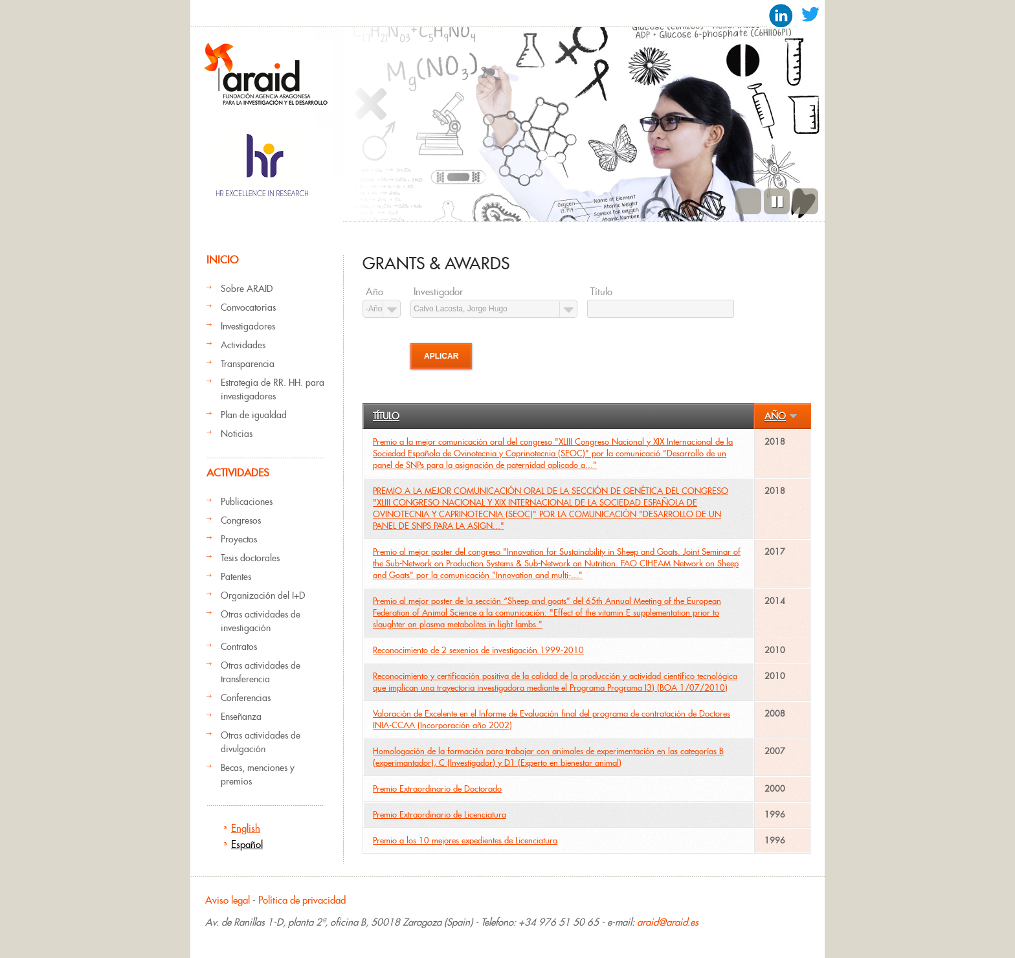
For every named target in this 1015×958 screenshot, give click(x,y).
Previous (748, 201)
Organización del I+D (263, 595)
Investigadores (248, 326)
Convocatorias (248, 307)
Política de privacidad (302, 900)
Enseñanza (241, 716)
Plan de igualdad (254, 415)
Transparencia (247, 364)
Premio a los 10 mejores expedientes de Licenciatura (465, 840)
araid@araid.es (667, 922)
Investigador (438, 292)
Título (601, 292)
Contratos (239, 646)
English (245, 828)
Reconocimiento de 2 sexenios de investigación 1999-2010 (478, 650)
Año (374, 292)
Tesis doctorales (250, 558)
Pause (777, 201)
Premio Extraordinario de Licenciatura (439, 814)
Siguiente (805, 201)
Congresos (241, 520)
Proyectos (239, 539)
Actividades (243, 345)
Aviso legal (227, 900)
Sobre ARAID (247, 289)
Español (247, 844)
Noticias (236, 434)
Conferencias (246, 698)
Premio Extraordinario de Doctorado (437, 788)
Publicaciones (247, 501)
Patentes (236, 577)
